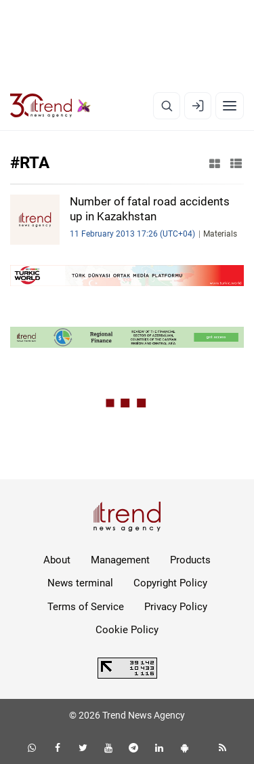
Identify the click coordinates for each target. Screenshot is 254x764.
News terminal (80, 583)
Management (120, 560)
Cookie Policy (127, 630)
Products (190, 560)
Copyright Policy (170, 583)
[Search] (166, 105)
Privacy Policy (175, 607)
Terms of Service (85, 607)
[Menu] (229, 105)
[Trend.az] (50, 106)
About (56, 560)
